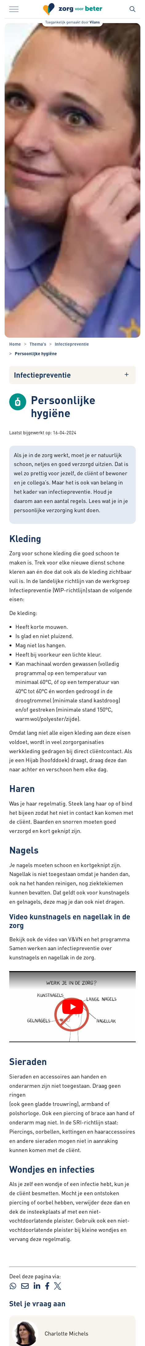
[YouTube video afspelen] (72, 1006)
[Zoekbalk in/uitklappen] (132, 9)
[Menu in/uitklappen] (14, 9)
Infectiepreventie (42, 375)
